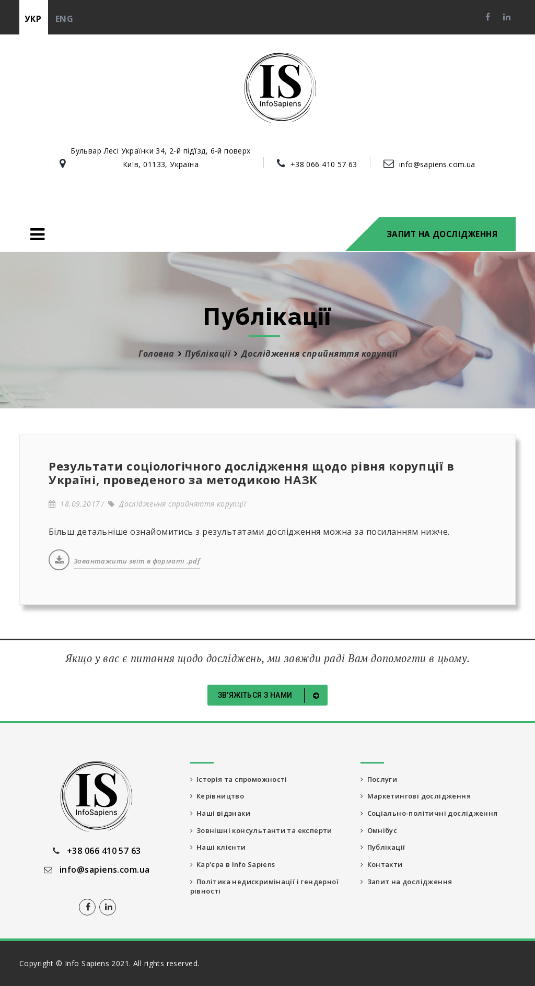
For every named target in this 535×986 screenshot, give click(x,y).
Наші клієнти (220, 850)
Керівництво (219, 797)
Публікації (207, 353)
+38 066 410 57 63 (323, 164)
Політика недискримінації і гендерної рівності (248, 891)
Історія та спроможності (243, 779)
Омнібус (380, 833)
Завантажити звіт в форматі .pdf (137, 561)
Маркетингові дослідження (419, 797)
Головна (156, 353)
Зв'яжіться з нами (270, 695)
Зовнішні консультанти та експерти (266, 833)
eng (64, 19)
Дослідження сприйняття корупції (177, 504)
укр (33, 19)
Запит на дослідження (442, 234)
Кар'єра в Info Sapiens (238, 868)
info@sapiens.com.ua (437, 164)
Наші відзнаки (222, 815)
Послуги (380, 779)
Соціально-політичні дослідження (433, 815)
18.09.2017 (74, 504)
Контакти (383, 868)
